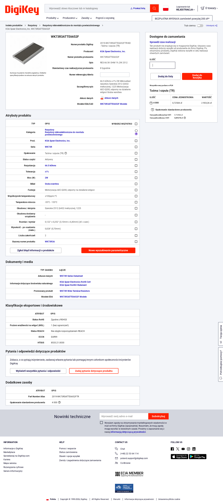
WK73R (48, 147)
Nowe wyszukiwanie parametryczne (108, 250)
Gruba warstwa (52, 184)
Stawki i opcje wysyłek (69, 456)
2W (46, 178)
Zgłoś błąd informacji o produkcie (35, 250)
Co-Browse (122, 463)
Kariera (6, 459)
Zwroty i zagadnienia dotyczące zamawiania (80, 460)
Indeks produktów (14, 25)
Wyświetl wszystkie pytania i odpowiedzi (38, 371)
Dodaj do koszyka (197, 76)
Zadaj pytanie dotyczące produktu (94, 371)
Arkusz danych (109, 98)
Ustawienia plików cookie (169, 499)
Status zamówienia (68, 452)
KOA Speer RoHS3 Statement (73, 285)
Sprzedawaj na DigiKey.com (16, 456)
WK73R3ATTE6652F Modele (113, 104)
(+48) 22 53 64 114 (127, 454)
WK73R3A (50, 241)
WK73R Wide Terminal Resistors (75, 291)
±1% (47, 171)
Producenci (69, 18)
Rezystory (32, 25)
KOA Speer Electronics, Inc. (112, 51)
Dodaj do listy (165, 76)
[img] (22, 10)
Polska (51, 499)
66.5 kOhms (50, 165)
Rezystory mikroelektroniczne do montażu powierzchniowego (71, 25)
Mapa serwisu (10, 463)
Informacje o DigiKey (13, 448)
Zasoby (85, 18)
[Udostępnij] (211, 25)
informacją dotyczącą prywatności (128, 432)
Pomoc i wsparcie (67, 448)
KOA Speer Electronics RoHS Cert (75, 282)
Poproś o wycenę (105, 18)
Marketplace (9, 452)
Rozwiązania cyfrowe (13, 467)
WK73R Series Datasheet (71, 276)
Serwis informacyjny (12, 471)
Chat (120, 449)
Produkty (51, 18)
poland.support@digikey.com (131, 458)
